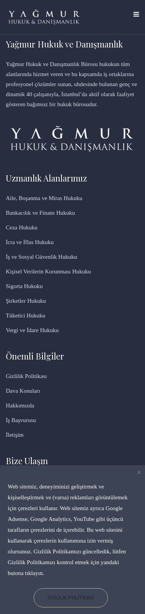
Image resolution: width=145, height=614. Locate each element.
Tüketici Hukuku (25, 315)
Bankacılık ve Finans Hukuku (40, 213)
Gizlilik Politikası (71, 597)
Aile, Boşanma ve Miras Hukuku (44, 198)
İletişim (15, 435)
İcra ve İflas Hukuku (30, 242)
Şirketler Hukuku (26, 301)
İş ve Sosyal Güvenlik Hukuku (41, 257)
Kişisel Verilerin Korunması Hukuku (48, 271)
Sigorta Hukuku (24, 286)
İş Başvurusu (21, 420)
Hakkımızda (20, 405)
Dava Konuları (23, 391)
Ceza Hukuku (22, 227)
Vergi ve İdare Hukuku (32, 330)
